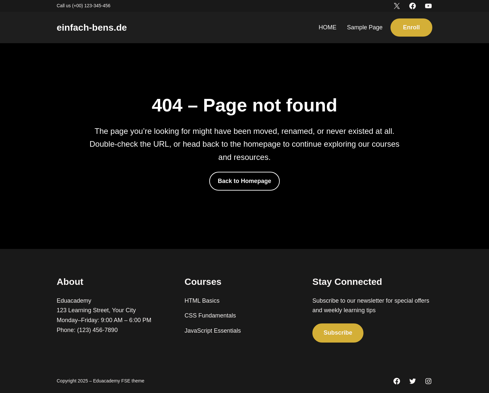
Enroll (411, 27)
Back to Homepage (244, 181)
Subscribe (338, 332)
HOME (327, 27)
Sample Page (365, 27)
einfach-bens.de (92, 27)
